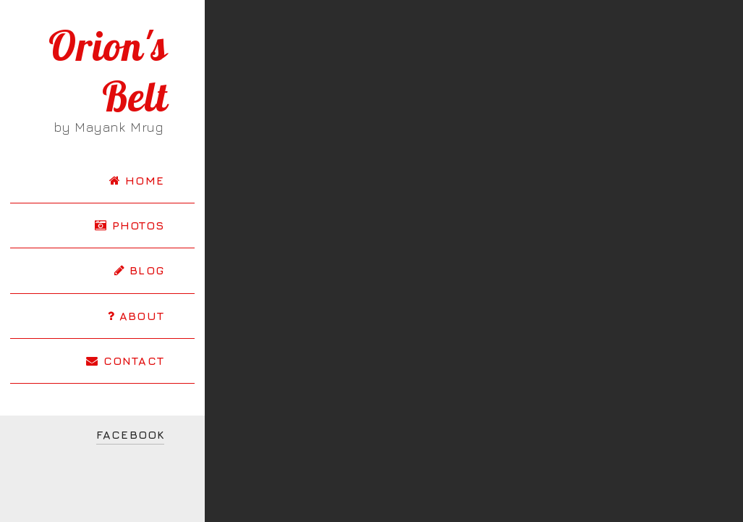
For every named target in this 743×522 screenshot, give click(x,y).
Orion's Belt (108, 71)
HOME (136, 180)
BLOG (139, 270)
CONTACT (125, 360)
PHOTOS (129, 225)
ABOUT (136, 315)
